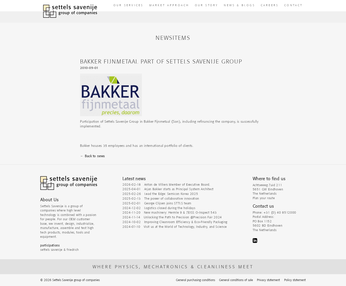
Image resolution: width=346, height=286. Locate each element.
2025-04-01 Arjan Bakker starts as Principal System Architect (168, 189)
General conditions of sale (236, 280)
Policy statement (295, 280)
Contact (293, 5)
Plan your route (264, 198)
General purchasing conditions (195, 280)
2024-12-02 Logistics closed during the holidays (158, 208)
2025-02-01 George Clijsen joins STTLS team (156, 203)
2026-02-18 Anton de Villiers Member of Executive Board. (166, 184)
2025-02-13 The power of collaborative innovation (160, 198)
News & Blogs (239, 5)
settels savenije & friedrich (59, 249)
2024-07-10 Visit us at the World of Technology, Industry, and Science (174, 226)
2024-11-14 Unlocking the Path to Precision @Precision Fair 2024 (172, 217)
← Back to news (92, 156)
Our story (206, 5)
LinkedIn (255, 240)
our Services (128, 5)
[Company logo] (68, 185)
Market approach (169, 5)
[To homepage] (70, 11)
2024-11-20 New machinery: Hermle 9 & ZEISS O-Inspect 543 (169, 212)
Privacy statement (268, 280)
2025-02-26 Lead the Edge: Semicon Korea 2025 (160, 194)
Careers (270, 5)
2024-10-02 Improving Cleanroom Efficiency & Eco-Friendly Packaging (174, 222)
